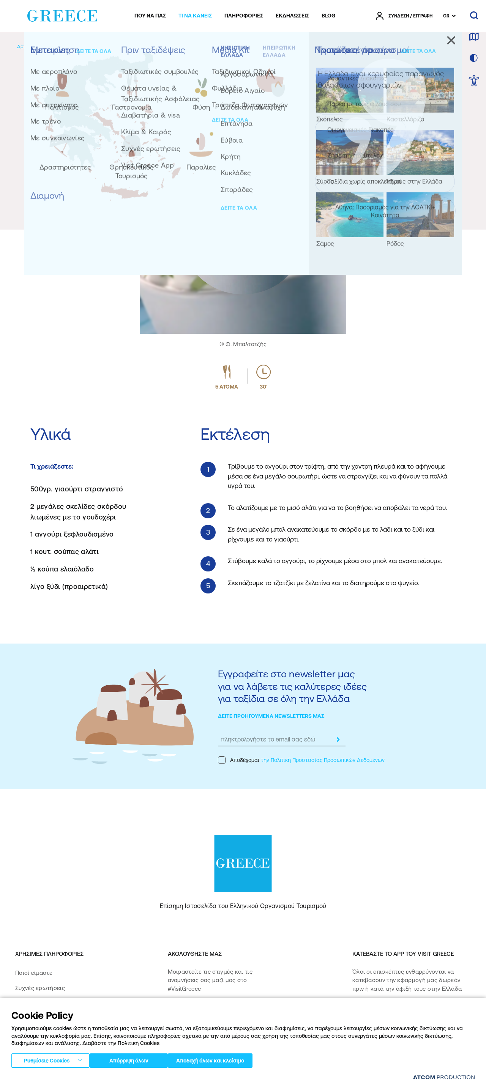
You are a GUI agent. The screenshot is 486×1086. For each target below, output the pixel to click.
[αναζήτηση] (474, 16)
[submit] (338, 739)
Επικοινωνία (31, 1018)
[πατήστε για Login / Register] (404, 16)
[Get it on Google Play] (379, 1035)
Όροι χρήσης (167, 1078)
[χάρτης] (473, 37)
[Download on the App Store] (379, 1013)
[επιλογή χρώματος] (474, 58)
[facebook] (175, 1012)
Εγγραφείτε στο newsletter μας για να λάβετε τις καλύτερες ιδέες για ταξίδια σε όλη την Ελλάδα (292, 686)
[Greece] (62, 14)
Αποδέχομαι (301, 760)
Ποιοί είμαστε (33, 973)
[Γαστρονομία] (103, 46)
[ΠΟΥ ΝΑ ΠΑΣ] (150, 16)
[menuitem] (150, 16)
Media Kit (27, 1003)
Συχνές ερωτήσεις (40, 988)
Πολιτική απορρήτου (125, 1078)
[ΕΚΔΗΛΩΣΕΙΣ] (292, 16)
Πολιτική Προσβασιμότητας (52, 1034)
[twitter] (227, 1013)
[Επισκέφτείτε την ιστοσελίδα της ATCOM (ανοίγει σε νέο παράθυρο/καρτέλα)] (440, 1078)
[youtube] (251, 1012)
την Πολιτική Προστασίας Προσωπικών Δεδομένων (323, 760)
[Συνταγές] (137, 46)
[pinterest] (175, 1034)
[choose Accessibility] (474, 81)
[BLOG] (328, 16)
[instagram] (202, 1012)
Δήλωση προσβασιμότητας (51, 1049)
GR (446, 16)
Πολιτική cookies (205, 1078)
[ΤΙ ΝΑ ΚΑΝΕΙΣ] (195, 16)
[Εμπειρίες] (69, 46)
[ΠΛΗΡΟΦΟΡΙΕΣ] (244, 16)
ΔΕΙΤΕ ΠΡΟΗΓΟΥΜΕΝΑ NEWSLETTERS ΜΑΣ (271, 716)
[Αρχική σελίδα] (33, 46)
